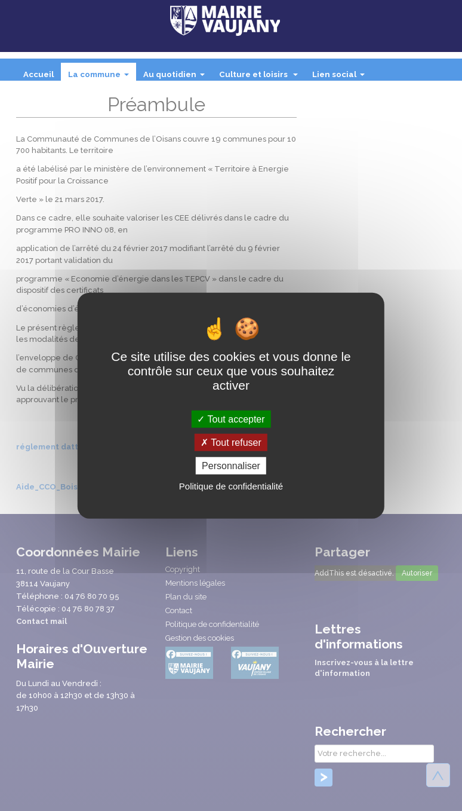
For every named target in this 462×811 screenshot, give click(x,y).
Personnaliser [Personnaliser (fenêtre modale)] (231, 466)
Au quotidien (176, 78)
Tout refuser (231, 442)
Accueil (38, 74)
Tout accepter (230, 419)
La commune (101, 78)
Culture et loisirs (261, 78)
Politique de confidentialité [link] (231, 486)
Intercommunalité (60, 98)
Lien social (340, 78)
